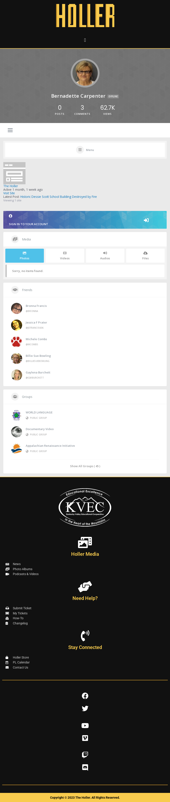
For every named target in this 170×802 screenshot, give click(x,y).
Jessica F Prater (36, 322)
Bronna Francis (36, 306)
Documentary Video (40, 429)
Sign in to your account (85, 220)
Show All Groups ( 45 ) (85, 466)
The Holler (10, 186)
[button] (85, 40)
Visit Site (9, 193)
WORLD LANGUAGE (39, 412)
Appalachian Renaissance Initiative (50, 446)
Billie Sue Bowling (38, 356)
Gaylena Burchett (38, 372)
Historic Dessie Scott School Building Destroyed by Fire (58, 197)
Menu (90, 150)
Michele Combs (36, 339)
